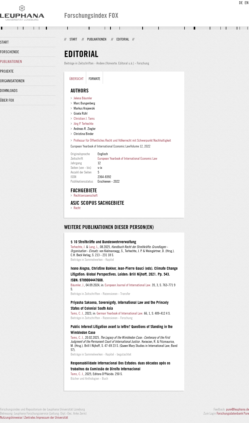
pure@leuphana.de (237, 409)
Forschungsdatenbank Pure (233, 413)
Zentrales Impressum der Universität (46, 417)
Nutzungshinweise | (12, 417)
